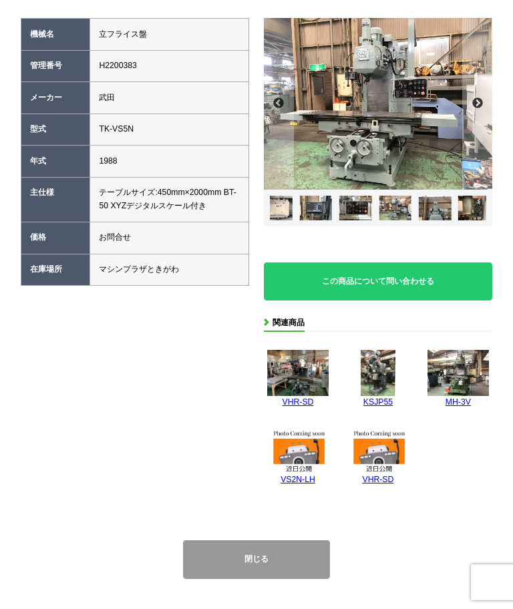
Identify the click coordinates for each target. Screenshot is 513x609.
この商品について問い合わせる (378, 281)
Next (477, 104)
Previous (279, 104)
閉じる (256, 559)
